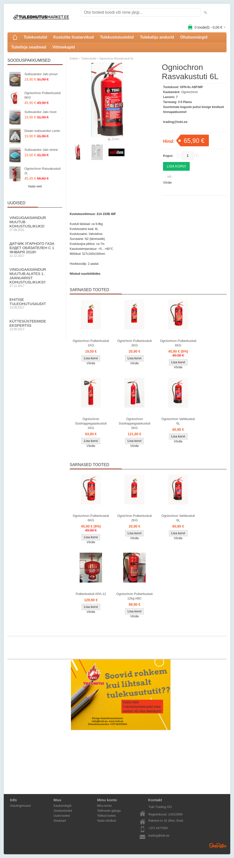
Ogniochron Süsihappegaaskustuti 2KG (91, 423)
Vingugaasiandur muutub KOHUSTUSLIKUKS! (34, 223)
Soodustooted (63, 810)
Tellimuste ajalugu (109, 810)
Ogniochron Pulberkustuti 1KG (91, 343)
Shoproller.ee (218, 845)
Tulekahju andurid (157, 37)
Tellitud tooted (106, 815)
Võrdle (167, 182)
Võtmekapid (63, 47)
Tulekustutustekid (117, 37)
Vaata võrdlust (106, 820)
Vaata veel (35, 186)
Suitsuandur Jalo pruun (41, 74)
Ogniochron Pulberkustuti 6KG (42, 95)
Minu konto (104, 805)
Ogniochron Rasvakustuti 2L (42, 171)
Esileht (74, 58)
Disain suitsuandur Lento (42, 131)
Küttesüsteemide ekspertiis (34, 325)
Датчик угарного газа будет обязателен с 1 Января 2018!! (34, 249)
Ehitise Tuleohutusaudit (34, 303)
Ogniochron (189, 92)
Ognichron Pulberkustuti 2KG (134, 343)
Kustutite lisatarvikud (73, 37)
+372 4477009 (158, 828)
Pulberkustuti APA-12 (91, 594)
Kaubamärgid (62, 805)
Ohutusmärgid (193, 37)
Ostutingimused (20, 805)
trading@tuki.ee (158, 835)
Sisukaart (60, 820)
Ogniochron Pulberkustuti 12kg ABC (134, 596)
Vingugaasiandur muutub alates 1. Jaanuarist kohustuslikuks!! (34, 277)
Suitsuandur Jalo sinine (41, 150)
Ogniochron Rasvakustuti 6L (116, 58)
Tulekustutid (35, 37)
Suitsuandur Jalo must (40, 112)
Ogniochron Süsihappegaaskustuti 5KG (134, 423)
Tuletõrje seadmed (28, 47)
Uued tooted (62, 815)
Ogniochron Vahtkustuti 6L (178, 421)
